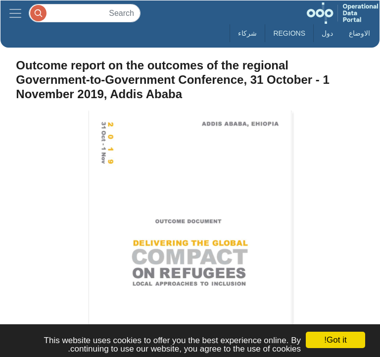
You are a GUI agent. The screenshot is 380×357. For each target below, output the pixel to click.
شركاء (247, 33)
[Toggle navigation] (15, 13)
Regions (289, 33)
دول (327, 33)
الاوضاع (359, 33)
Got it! (335, 340)
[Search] (85, 13)
